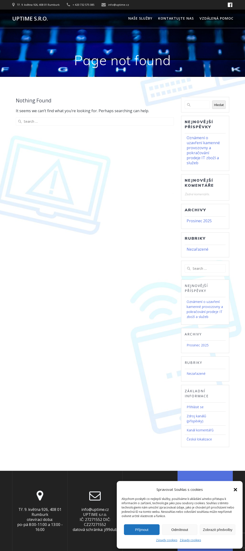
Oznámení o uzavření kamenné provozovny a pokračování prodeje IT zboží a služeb (203, 150)
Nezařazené (197, 249)
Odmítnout (179, 530)
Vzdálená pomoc (217, 18)
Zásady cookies (166, 540)
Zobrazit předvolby (217, 530)
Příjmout (141, 530)
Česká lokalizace (199, 439)
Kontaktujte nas (176, 18)
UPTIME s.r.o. (30, 18)
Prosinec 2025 (199, 220)
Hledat (219, 105)
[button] (235, 489)
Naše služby (140, 18)
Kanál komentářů (200, 430)
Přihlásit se (195, 407)
